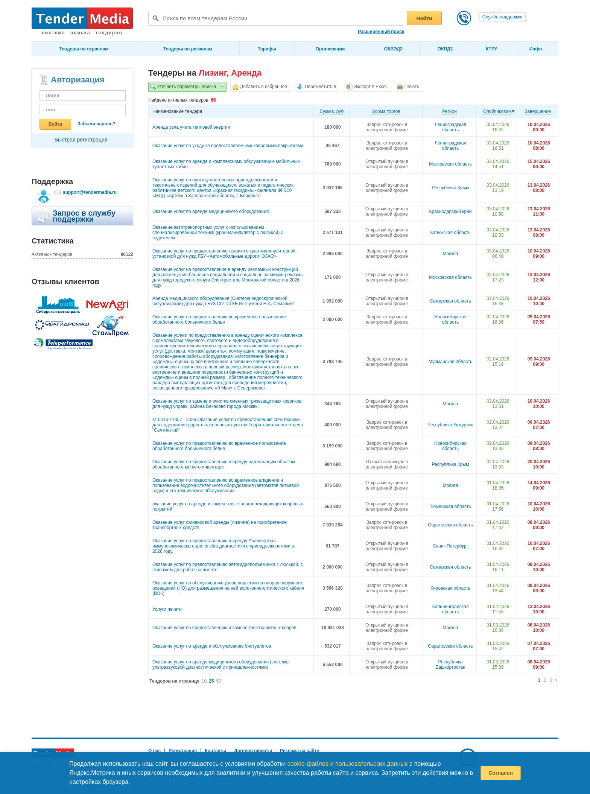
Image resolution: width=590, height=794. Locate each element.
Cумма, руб (331, 111)
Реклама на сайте (299, 750)
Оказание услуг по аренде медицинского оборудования (210, 211)
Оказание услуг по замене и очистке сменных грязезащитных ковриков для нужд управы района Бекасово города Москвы (226, 404)
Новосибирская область (450, 319)
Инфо (535, 49)
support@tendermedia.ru (90, 192)
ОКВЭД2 (393, 49)
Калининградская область (450, 609)
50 (218, 681)
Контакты (215, 750)
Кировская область (450, 588)
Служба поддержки (502, 17)
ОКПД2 (445, 49)
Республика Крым (450, 187)
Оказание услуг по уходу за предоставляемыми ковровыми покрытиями (227, 145)
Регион (449, 111)
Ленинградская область (450, 127)
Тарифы (267, 49)
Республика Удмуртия (450, 424)
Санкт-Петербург (450, 546)
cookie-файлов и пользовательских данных (347, 764)
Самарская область (450, 301)
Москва (450, 253)
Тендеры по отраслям (83, 49)
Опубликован (497, 111)
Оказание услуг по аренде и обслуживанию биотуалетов (211, 646)
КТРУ (491, 49)
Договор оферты (253, 750)
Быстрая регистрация (81, 140)
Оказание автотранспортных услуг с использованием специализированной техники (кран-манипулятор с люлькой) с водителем (217, 232)
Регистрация (183, 750)
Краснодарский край (450, 211)
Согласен (500, 773)
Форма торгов (385, 111)
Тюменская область (450, 506)
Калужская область (450, 232)
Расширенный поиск (381, 31)
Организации (330, 49)
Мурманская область (451, 361)
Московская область (450, 164)
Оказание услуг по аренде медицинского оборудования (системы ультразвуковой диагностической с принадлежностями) (220, 664)
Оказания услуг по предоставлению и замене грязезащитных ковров (224, 627)
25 (211, 681)
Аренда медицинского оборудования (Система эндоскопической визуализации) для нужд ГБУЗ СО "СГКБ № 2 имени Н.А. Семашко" (223, 301)
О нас (154, 750)
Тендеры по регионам (187, 49)
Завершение (538, 111)
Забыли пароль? (97, 123)
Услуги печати (167, 609)
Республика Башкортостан (450, 664)
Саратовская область (450, 525)
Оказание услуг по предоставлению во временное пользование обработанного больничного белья (219, 319)
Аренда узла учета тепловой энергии (191, 127)
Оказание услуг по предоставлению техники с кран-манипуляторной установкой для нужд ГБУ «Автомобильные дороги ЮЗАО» (223, 253)
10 (204, 681)
